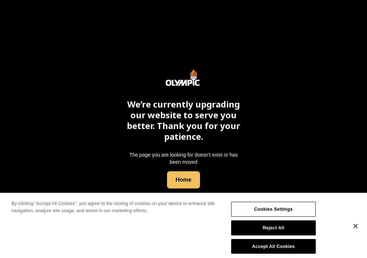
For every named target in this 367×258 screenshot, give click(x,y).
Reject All (273, 228)
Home (183, 180)
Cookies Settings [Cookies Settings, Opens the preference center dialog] (273, 210)
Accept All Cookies (273, 247)
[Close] (355, 227)
